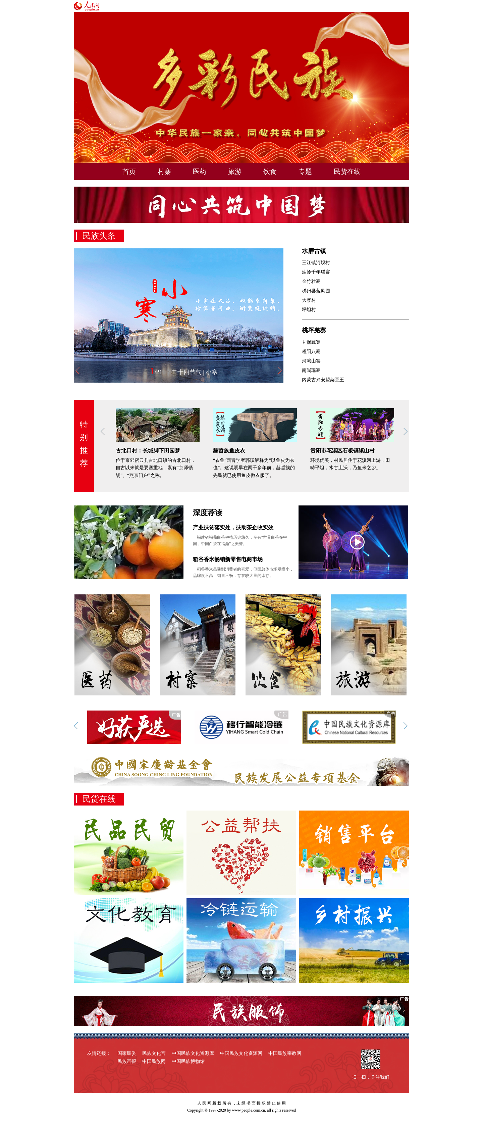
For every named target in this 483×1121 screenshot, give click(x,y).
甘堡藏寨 (311, 342)
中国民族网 (154, 1061)
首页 (129, 171)
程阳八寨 (311, 351)
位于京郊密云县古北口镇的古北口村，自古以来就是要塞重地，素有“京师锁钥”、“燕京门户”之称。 (156, 468)
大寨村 (309, 300)
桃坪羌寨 (314, 330)
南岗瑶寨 (311, 370)
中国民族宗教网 (284, 1053)
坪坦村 (309, 309)
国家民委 (126, 1053)
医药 (199, 171)
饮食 (270, 171)
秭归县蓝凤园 (316, 290)
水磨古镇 (314, 251)
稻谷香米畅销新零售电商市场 (228, 559)
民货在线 (347, 171)
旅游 (234, 171)
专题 (305, 171)
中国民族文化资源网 (241, 1053)
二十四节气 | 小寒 (194, 372)
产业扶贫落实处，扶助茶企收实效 (233, 527)
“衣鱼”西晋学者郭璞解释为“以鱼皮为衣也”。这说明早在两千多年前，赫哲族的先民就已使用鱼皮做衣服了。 (254, 468)
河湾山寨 (311, 360)
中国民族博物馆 (188, 1061)
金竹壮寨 (311, 281)
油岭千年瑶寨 (316, 272)
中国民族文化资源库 (193, 1053)
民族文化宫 (154, 1053)
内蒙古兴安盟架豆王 (323, 379)
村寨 (164, 171)
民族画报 (126, 1061)
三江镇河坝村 (316, 262)
